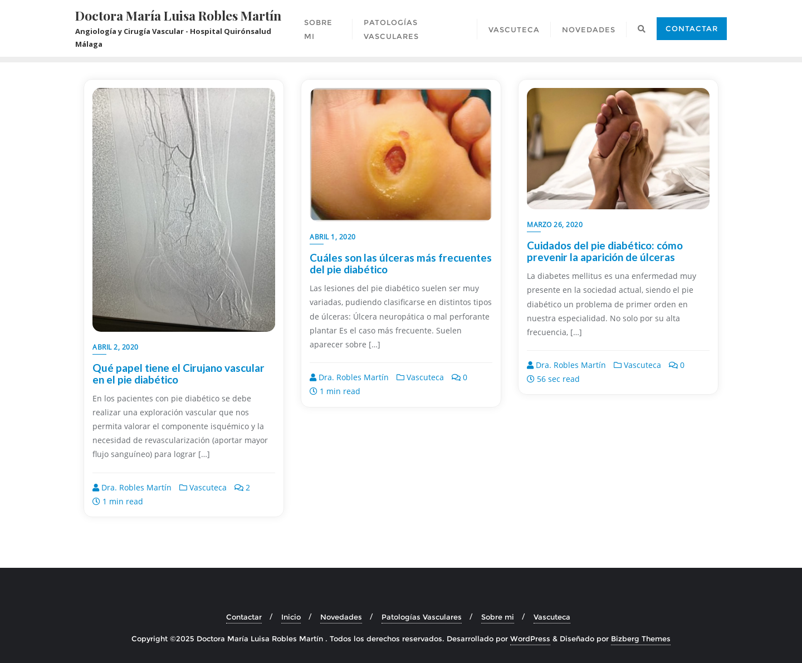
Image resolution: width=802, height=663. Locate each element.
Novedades (341, 616)
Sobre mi (497, 616)
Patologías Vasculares (422, 616)
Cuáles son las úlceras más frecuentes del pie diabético (401, 263)
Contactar (692, 28)
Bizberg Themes (641, 638)
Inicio (291, 616)
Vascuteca (203, 487)
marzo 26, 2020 (555, 224)
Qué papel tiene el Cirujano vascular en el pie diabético (178, 373)
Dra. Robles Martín (132, 487)
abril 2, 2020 (115, 347)
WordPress (530, 638)
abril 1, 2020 (333, 237)
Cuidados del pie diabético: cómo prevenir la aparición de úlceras (605, 251)
